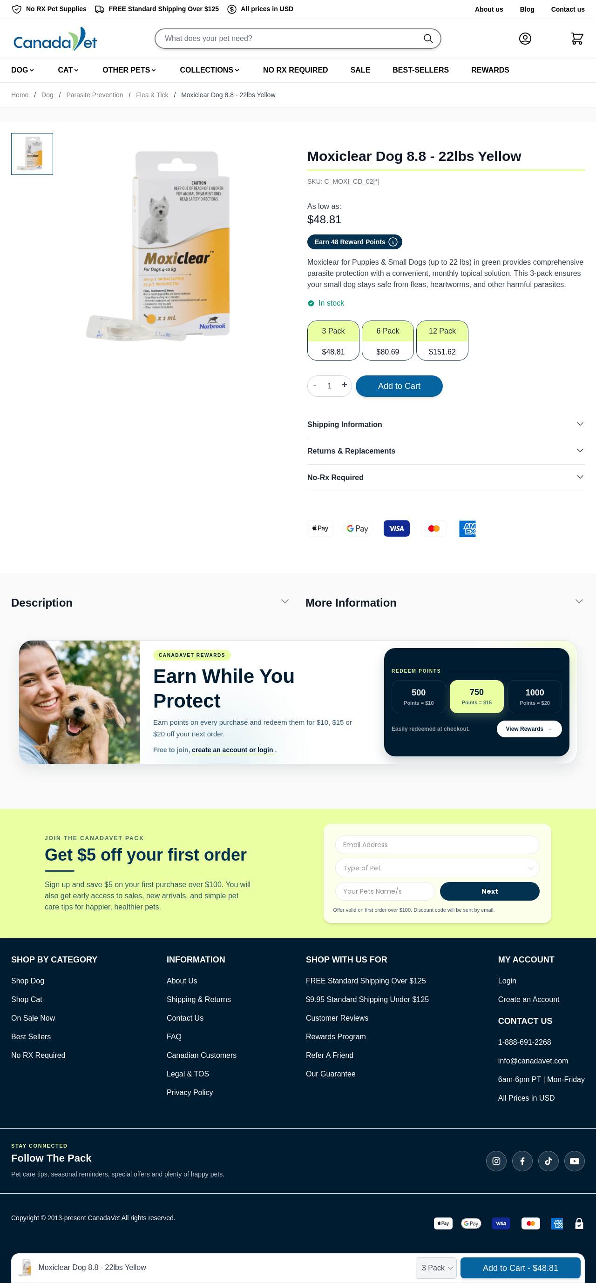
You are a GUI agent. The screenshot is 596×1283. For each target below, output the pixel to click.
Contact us (568, 9)
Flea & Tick (152, 95)
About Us (182, 981)
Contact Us (185, 1018)
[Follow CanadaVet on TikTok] (548, 1161)
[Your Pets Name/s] (385, 891)
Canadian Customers (202, 1055)
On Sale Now (33, 1018)
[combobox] (434, 868)
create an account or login (233, 750)
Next (489, 891)
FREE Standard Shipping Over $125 (366, 981)
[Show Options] (530, 868)
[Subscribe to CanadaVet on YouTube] (574, 1161)
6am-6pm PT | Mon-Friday (541, 1079)
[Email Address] (437, 844)
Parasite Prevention (94, 95)
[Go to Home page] (55, 39)
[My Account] (529, 38)
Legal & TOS (188, 1074)
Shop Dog (27, 981)
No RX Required (38, 1055)
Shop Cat (26, 999)
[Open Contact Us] (54, 959)
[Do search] (432, 38)
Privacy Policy (190, 1092)
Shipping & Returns (199, 999)
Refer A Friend (329, 1055)
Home (19, 95)
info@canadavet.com (533, 1061)
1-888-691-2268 (524, 1042)
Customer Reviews (337, 1018)
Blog (527, 9)
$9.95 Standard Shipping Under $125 (367, 999)
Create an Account (529, 999)
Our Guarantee (331, 1074)
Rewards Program (336, 1037)
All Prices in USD (526, 1098)
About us (489, 9)
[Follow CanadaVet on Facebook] (522, 1161)
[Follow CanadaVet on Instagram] (496, 1161)
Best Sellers (31, 1037)
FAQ (174, 1037)
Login (507, 981)
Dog (47, 95)
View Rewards (529, 729)
